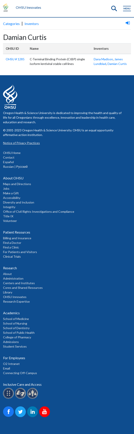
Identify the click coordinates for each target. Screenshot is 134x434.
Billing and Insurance (17, 238)
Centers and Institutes (19, 283)
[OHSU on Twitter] (21, 416)
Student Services (15, 346)
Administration (13, 278)
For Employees (14, 358)
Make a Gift (11, 193)
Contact (8, 157)
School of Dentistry (16, 328)
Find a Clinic (11, 247)
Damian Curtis (117, 64)
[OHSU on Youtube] (45, 416)
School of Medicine (16, 319)
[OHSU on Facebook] (9, 416)
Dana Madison (103, 59)
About (7, 274)
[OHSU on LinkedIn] (33, 416)
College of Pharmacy (17, 337)
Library (7, 292)
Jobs (6, 188)
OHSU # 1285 (15, 59)
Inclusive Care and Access (22, 384)
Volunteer (10, 221)
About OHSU (13, 178)
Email (6, 368)
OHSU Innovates (28, 7)
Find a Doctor (12, 243)
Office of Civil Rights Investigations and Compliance (38, 211)
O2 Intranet (11, 364)
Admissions (11, 342)
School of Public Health (19, 332)
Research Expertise (16, 301)
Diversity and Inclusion (18, 202)
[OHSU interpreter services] (33, 398)
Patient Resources (16, 232)
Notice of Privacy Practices (21, 143)
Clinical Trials (12, 256)
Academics (11, 313)
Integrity (9, 207)
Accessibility (11, 198)
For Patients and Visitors (20, 252)
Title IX (8, 216)
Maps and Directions (17, 184)
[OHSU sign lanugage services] (21, 398)
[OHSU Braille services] (9, 398)
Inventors (32, 23)
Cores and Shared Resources (23, 287)
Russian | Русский (15, 166)
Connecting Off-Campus (20, 373)
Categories (11, 23)
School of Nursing (15, 323)
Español (8, 162)
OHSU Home (12, 153)
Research (10, 268)
